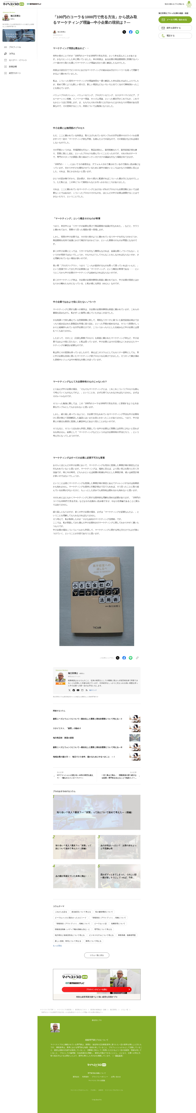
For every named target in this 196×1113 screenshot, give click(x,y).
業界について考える (93, 941)
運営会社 (76, 1077)
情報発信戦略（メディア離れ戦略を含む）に (72, 929)
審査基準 (118, 1056)
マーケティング (64, 38)
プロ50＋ (93, 1090)
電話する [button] (170, 36)
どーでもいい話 (100, 924)
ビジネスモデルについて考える (101, 935)
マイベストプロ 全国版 (96, 1080)
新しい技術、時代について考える (68, 941)
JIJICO (100, 1090)
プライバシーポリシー (100, 1077)
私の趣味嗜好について (104, 912)
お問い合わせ (116, 1077)
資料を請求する (173, 28)
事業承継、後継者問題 (127, 935)
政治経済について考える (81, 912)
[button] (93, 690)
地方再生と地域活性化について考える (70, 935)
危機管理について (118, 924)
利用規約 (85, 1077)
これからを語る (61, 912)
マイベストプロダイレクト (79, 1090)
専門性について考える (103, 929)
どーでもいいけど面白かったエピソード (70, 918)
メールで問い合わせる (177, 20)
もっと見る (57, 946)
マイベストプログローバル (114, 1090)
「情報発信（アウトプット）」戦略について (108, 918)
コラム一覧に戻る (97, 955)
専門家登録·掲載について (97, 1073)
